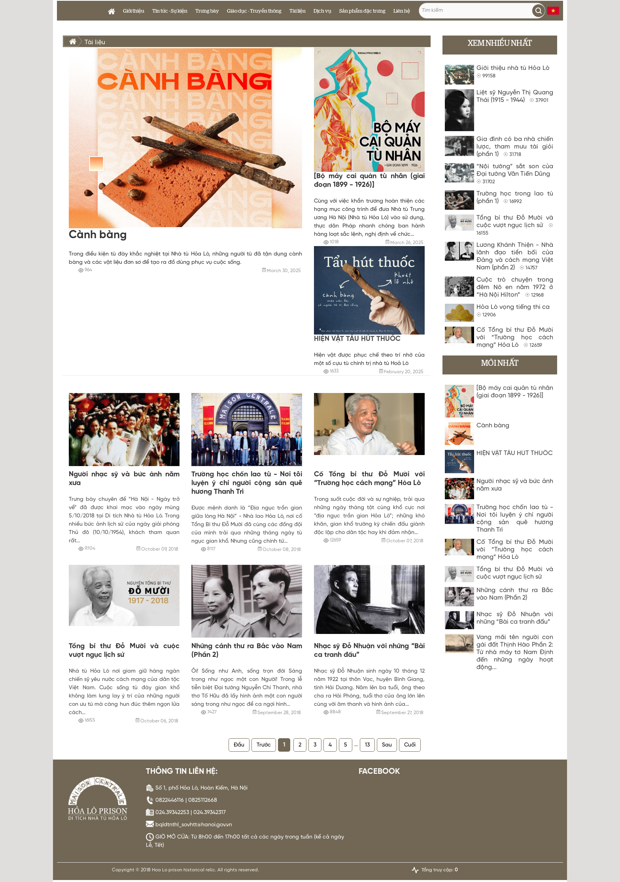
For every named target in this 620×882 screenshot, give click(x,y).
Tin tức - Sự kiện (169, 11)
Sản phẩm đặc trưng (362, 11)
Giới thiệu (133, 11)
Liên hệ (401, 11)
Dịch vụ (322, 11)
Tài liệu (297, 11)
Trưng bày (207, 11)
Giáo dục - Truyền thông (254, 11)
